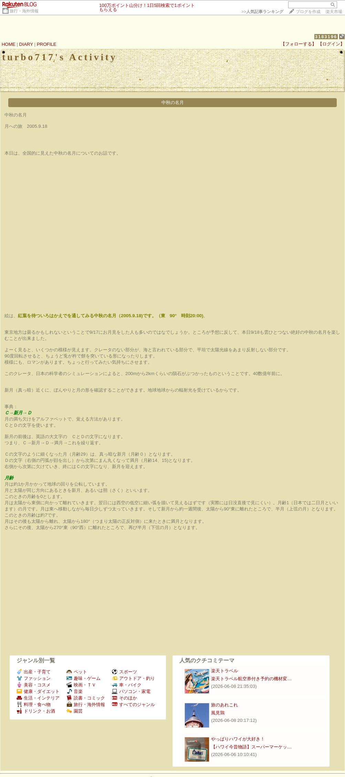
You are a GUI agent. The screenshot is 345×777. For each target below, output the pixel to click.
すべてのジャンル (133, 704)
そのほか (124, 698)
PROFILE (46, 44)
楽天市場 (334, 11)
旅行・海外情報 (24, 11)
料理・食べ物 (34, 704)
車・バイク (127, 684)
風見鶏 (217, 712)
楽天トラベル (224, 670)
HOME (8, 44)
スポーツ (124, 671)
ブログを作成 (308, 11)
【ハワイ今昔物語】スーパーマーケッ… (251, 746)
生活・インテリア (38, 698)
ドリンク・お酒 (36, 711)
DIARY (26, 44)
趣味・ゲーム (83, 678)
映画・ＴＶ (81, 684)
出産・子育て (34, 671)
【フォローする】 (298, 43)
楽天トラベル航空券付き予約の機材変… (251, 678)
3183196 (326, 36)
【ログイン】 (331, 43)
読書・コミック (85, 698)
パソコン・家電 (131, 691)
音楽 (74, 691)
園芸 (74, 711)
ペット (76, 671)
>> (262, 11)
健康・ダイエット (38, 691)
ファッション (34, 678)
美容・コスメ (34, 684)
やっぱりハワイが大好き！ (238, 739)
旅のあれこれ (224, 704)
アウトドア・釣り (133, 678)
